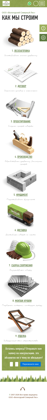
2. (20, 86)
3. (21, 121)
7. (20, 265)
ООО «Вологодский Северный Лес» (18, 13)
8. (22, 300)
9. (20, 336)
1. (21, 50)
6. (21, 230)
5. (21, 194)
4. (23, 156)
